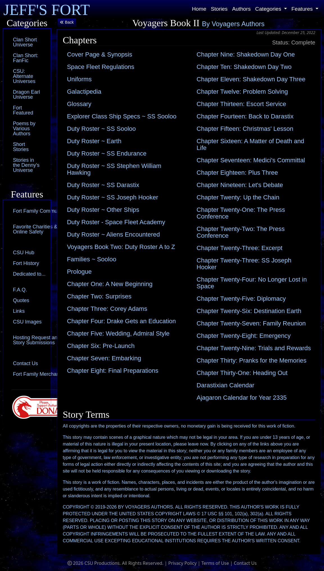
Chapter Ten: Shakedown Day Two (244, 66)
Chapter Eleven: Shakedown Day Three (251, 79)
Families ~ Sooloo (91, 259)
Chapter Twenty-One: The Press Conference (241, 213)
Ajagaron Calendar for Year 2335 (242, 397)
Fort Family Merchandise (41, 374)
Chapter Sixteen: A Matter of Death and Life (250, 144)
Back (67, 22)
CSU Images (27, 322)
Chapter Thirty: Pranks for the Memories (252, 360)
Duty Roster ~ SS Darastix (103, 184)
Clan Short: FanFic (25, 58)
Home (199, 9)
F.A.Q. (20, 290)
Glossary (79, 103)
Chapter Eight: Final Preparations (112, 370)
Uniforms (79, 79)
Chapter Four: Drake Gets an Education (122, 321)
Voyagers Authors (238, 24)
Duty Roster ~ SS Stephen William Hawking (114, 169)
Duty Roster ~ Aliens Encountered (113, 234)
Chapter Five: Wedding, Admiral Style (118, 333)
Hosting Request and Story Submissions (36, 340)
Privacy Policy (182, 563)
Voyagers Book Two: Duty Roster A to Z (121, 246)
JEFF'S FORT (46, 9)
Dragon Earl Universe (26, 94)
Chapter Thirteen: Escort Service (241, 103)
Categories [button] (269, 9)
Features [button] (302, 9)
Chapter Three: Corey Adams (107, 308)
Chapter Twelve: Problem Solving (242, 91)
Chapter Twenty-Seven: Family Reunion (251, 323)
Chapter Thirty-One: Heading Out (242, 372)
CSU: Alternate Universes (24, 76)
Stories (219, 9)
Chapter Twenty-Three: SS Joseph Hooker (244, 264)
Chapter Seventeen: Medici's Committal (251, 160)
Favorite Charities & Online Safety (35, 229)
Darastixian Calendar (225, 385)
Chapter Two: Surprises (99, 296)
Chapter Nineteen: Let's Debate (240, 184)
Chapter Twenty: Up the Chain (238, 197)
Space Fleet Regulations (100, 66)
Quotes (21, 300)
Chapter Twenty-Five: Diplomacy (241, 298)
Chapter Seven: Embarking (104, 358)
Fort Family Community (39, 211)
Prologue (79, 271)
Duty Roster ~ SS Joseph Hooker (112, 197)
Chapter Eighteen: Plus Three (237, 172)
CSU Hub (23, 252)
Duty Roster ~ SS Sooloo (101, 128)
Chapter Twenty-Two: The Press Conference (241, 232)
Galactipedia (84, 91)
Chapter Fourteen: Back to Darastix (245, 116)
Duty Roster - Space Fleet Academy (116, 222)
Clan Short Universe (25, 42)
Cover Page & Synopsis (99, 54)
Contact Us (25, 363)
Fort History (26, 263)
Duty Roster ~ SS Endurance (106, 153)
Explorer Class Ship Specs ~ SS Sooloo (121, 116)
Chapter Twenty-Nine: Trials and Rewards (254, 348)
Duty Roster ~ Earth (94, 141)
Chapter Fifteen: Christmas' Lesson (245, 128)
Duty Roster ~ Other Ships (103, 209)
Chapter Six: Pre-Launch (101, 345)
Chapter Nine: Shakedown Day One (246, 54)
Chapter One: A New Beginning (110, 283)
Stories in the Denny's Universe (26, 165)
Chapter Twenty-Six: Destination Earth (249, 310)
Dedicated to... (29, 274)
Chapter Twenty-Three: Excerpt (239, 247)
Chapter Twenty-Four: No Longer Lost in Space (252, 283)
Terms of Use (215, 563)
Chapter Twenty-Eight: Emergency (244, 335)
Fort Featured (23, 110)
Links (19, 311)
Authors (241, 9)
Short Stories (21, 146)
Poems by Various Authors (24, 128)
